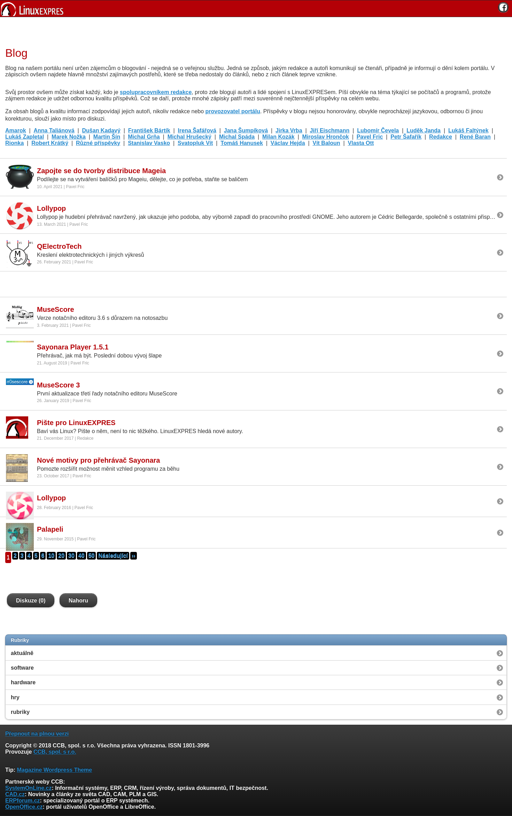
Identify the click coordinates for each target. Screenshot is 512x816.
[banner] (256, 8)
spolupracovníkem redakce (156, 92)
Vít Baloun (326, 143)
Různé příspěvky (98, 143)
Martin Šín (106, 137)
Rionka (14, 143)
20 (61, 556)
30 (71, 556)
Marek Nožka (69, 137)
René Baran (475, 137)
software (22, 668)
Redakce (440, 137)
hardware (23, 682)
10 (51, 556)
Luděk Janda (423, 130)
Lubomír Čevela (378, 130)
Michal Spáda (237, 137)
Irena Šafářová (197, 130)
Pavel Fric (370, 137)
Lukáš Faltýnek (468, 130)
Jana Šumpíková (246, 130)
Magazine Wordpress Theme (54, 770)
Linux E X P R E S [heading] (256, 8)
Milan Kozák (278, 137)
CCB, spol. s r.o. (54, 752)
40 (81, 556)
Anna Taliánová (54, 130)
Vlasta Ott (361, 143)
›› (133, 556)
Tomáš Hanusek (241, 143)
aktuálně (22, 653)
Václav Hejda (288, 143)
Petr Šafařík (405, 137)
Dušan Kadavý (101, 130)
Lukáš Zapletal (24, 137)
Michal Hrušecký (189, 137)
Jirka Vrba (289, 130)
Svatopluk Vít (195, 143)
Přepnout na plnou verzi (37, 734)
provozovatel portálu (232, 111)
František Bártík (149, 130)
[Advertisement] (253, 31)
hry (15, 697)
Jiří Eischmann (329, 130)
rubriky (20, 712)
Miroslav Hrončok (325, 137)
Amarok (15, 130)
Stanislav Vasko (149, 143)
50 (91, 556)
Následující (112, 556)
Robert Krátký (49, 143)
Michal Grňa (144, 137)
